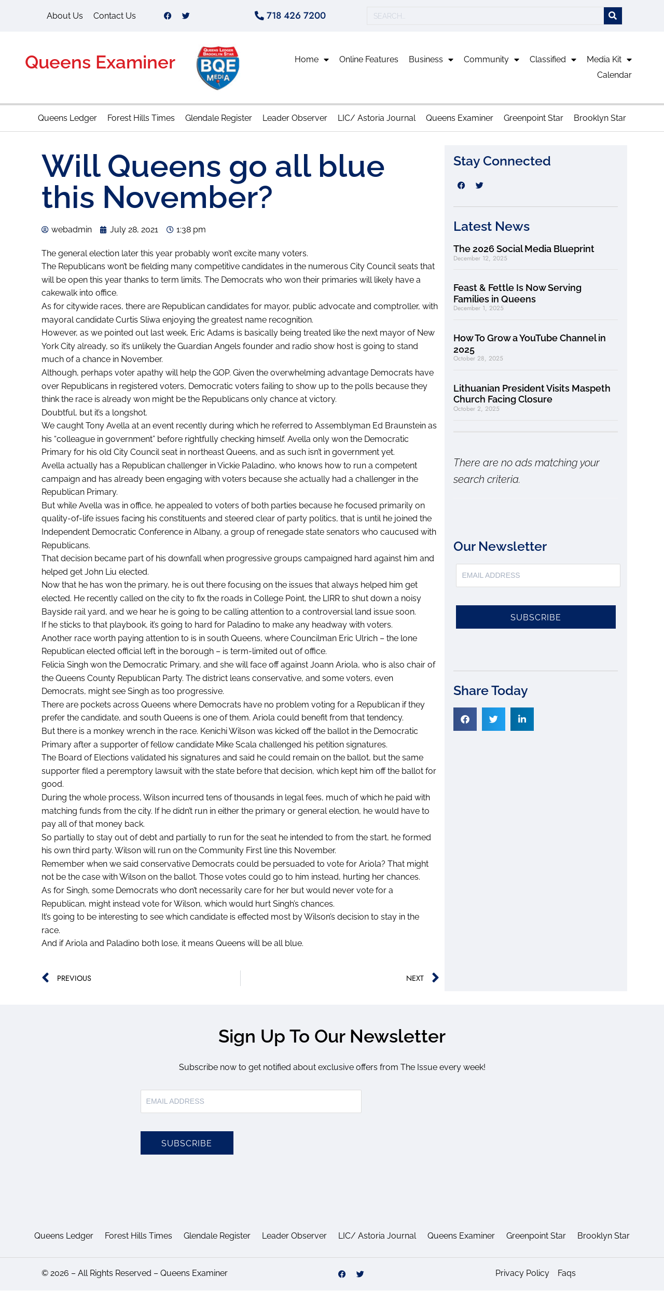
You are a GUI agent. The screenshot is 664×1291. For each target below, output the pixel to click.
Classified (553, 60)
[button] (465, 719)
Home (312, 60)
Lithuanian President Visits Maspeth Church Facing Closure (532, 394)
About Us (65, 16)
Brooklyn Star (600, 118)
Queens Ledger (67, 118)
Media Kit (609, 60)
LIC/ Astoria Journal (377, 118)
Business (431, 60)
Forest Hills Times (141, 118)
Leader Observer (294, 118)
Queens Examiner (100, 62)
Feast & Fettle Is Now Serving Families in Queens (517, 294)
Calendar (614, 75)
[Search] (613, 16)
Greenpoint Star (533, 118)
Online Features (368, 60)
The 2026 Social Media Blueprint (523, 249)
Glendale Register (218, 118)
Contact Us (114, 16)
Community (491, 60)
